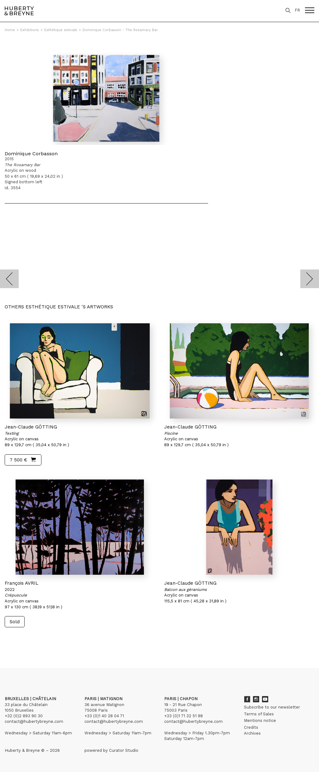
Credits (251, 727)
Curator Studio (123, 750)
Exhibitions (29, 30)
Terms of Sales (259, 714)
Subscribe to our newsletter (272, 707)
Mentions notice (260, 720)
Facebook (247, 699)
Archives (252, 733)
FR (297, 10)
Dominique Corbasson (31, 154)
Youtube (265, 699)
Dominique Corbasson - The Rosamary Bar (120, 30)
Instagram (256, 699)
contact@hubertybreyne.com (34, 721)
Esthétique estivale (60, 30)
